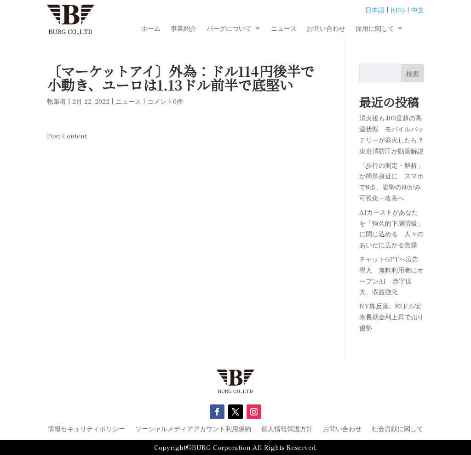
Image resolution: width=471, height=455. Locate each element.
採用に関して (375, 29)
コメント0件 (165, 101)
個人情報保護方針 (287, 429)
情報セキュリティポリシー (86, 429)
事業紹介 (183, 29)
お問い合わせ (326, 29)
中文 (417, 9)
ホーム (151, 29)
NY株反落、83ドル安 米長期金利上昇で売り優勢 (393, 316)
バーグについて (229, 29)
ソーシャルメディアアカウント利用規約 (193, 429)
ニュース (284, 29)
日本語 (375, 9)
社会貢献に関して (397, 429)
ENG (398, 9)
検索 (412, 73)
